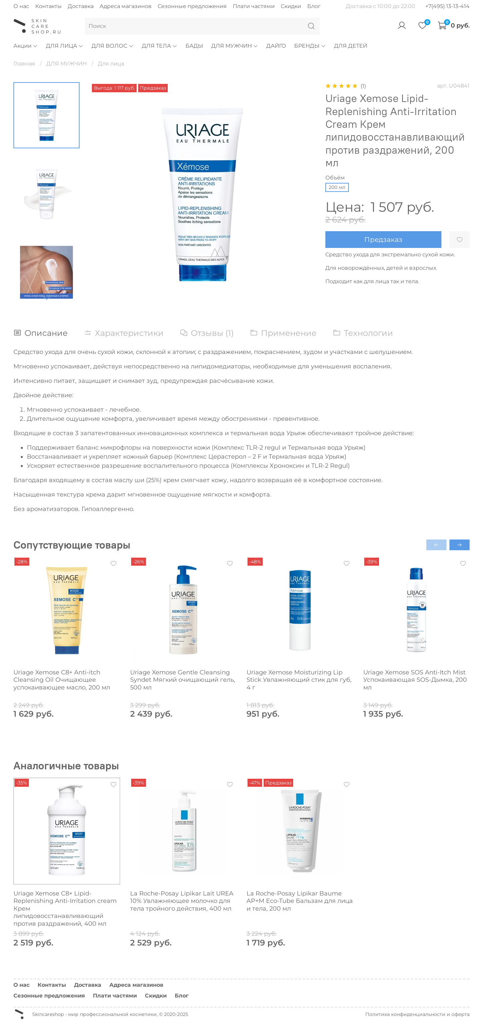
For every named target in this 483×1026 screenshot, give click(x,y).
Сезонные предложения (192, 6)
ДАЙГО (276, 46)
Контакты (48, 6)
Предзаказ (383, 240)
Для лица (111, 63)
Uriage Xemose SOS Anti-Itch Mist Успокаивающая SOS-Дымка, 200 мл (415, 680)
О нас (21, 6)
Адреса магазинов (126, 6)
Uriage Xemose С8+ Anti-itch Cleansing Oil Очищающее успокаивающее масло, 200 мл (61, 680)
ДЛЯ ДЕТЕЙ (350, 46)
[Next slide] (47, 298)
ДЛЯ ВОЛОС (112, 46)
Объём (335, 177)
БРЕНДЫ (310, 46)
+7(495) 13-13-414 (447, 6)
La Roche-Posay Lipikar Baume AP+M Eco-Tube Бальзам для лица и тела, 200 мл (300, 900)
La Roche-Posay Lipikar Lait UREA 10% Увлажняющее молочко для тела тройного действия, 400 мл (181, 900)
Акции (25, 46)
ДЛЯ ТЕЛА (159, 46)
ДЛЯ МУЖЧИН (234, 46)
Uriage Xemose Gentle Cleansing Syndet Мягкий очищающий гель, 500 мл (182, 680)
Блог (314, 6)
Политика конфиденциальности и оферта (417, 1014)
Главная (24, 63)
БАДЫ (194, 46)
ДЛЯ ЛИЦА (65, 46)
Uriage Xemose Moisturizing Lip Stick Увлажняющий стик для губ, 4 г (299, 680)
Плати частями (254, 6)
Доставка (81, 6)
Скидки (291, 6)
